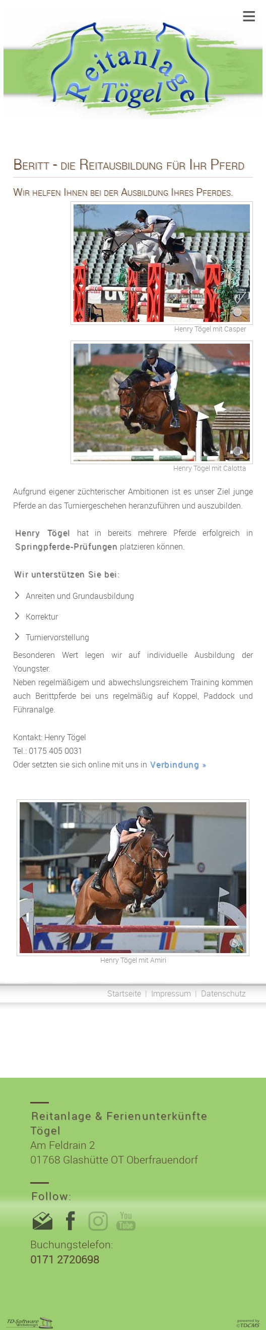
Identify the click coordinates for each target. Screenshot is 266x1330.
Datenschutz (223, 993)
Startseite (124, 993)
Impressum (171, 993)
